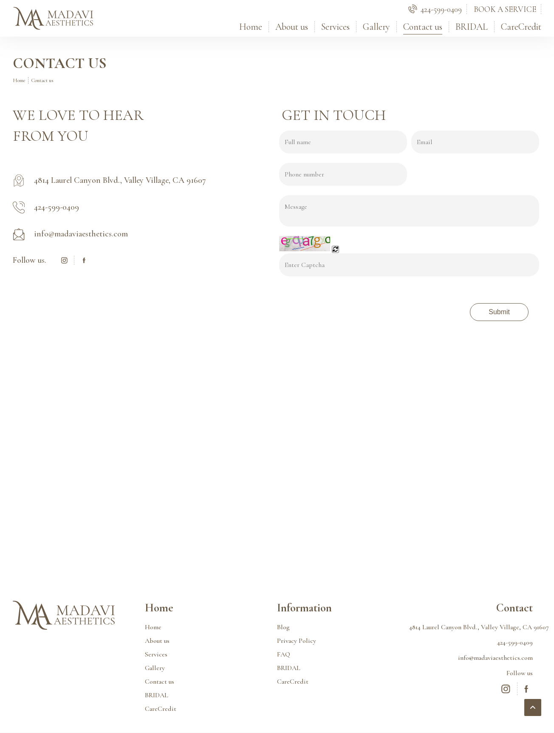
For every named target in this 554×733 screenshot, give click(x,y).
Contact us (422, 26)
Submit (499, 311)
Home (250, 26)
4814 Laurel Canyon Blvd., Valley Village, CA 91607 (471, 627)
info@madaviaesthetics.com (495, 657)
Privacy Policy (296, 640)
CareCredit (521, 26)
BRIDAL (471, 26)
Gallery (376, 26)
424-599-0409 (515, 642)
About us (291, 26)
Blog (283, 627)
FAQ (283, 654)
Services (335, 26)
